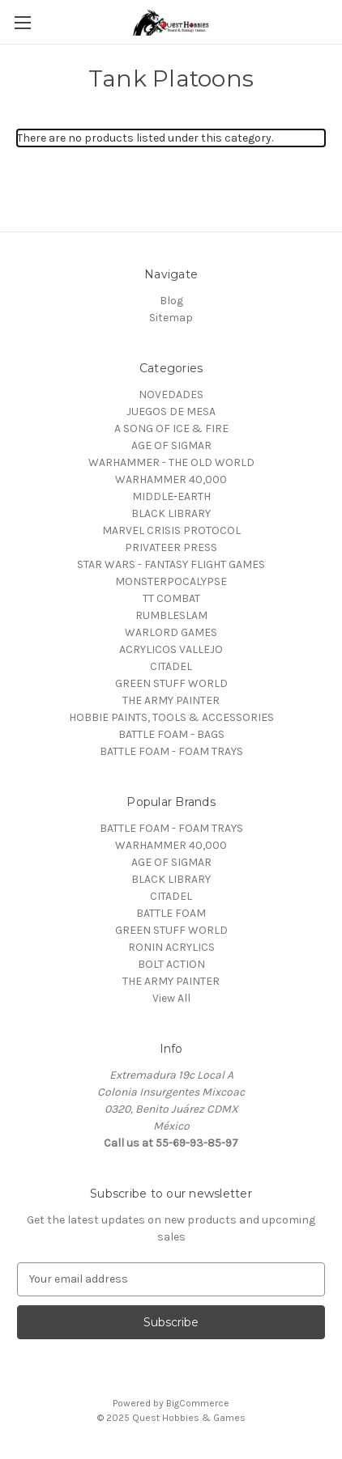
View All (171, 998)
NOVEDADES (171, 394)
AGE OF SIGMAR (171, 445)
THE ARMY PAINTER (171, 700)
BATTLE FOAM (171, 913)
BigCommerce (197, 1403)
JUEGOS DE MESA (171, 411)
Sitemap (171, 317)
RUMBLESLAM (171, 615)
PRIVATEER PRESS (171, 547)
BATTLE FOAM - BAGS (171, 734)
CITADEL (171, 666)
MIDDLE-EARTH (171, 496)
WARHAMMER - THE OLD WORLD (171, 462)
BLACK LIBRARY (171, 513)
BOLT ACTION (171, 964)
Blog (171, 300)
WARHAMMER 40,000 (171, 479)
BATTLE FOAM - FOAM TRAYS (171, 751)
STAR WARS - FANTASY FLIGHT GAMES (171, 564)
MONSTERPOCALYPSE (171, 581)
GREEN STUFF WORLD (171, 683)
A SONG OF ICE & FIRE (171, 428)
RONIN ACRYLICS (171, 947)
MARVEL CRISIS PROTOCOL (171, 530)
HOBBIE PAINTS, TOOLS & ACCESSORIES (171, 717)
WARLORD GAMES (171, 632)
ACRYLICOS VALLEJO (171, 649)
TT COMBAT (171, 598)
